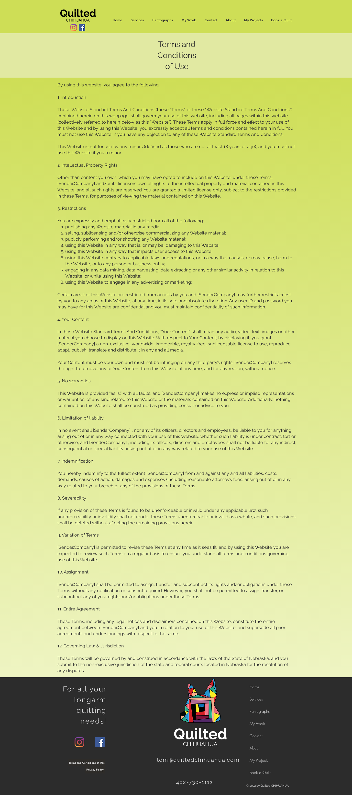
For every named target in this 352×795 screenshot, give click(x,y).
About (254, 748)
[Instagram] (73, 27)
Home (254, 687)
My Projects (259, 760)
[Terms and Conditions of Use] (86, 762)
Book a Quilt (260, 772)
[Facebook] (82, 27)
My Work (257, 723)
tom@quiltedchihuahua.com (198, 760)
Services (256, 699)
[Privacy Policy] (95, 769)
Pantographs (260, 711)
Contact (256, 735)
